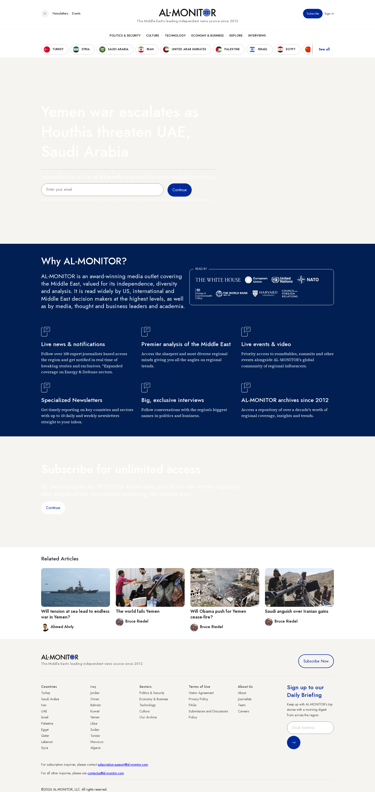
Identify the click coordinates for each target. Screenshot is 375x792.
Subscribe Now (316, 661)
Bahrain (95, 705)
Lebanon (47, 741)
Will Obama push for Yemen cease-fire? (218, 614)
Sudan (94, 729)
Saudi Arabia (50, 699)
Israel (44, 717)
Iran (43, 705)
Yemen (94, 717)
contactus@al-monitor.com (106, 773)
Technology (175, 36)
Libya (93, 723)
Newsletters (60, 14)
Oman (94, 699)
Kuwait (94, 711)
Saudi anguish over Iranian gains (296, 611)
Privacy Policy (198, 699)
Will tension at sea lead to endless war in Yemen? (75, 614)
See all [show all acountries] (324, 50)
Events (76, 14)
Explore (236, 36)
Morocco (96, 741)
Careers (243, 711)
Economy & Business (207, 36)
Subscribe (313, 14)
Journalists (244, 699)
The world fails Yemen (138, 611)
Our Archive (148, 717)
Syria (44, 747)
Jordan (94, 692)
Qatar (45, 735)
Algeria (95, 747)
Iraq (93, 686)
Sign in (329, 14)
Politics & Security (125, 36)
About (242, 692)
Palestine (47, 723)
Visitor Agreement (201, 692)
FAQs (192, 705)
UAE (44, 711)
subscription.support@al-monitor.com (123, 764)
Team (242, 705)
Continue (53, 507)
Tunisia (95, 735)
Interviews (257, 36)
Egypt (45, 729)
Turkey (45, 692)
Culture (152, 36)
